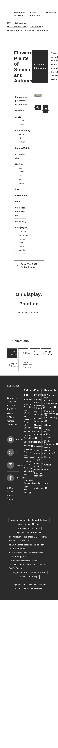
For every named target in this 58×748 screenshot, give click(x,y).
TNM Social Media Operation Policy (11, 495)
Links (22, 577)
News (46, 470)
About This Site (38, 572)
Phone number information (12, 421)
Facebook (13, 477)
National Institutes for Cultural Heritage (29, 520)
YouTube (13, 439)
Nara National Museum (29, 528)
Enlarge (37, 107)
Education (51, 13)
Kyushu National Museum (29, 533)
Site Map (33, 577)
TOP (9, 23)
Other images (45, 108)
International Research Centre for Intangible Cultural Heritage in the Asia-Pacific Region (27, 564)
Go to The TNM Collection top (28, 265)
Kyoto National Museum (29, 524)
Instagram (13, 465)
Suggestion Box (19, 572)
